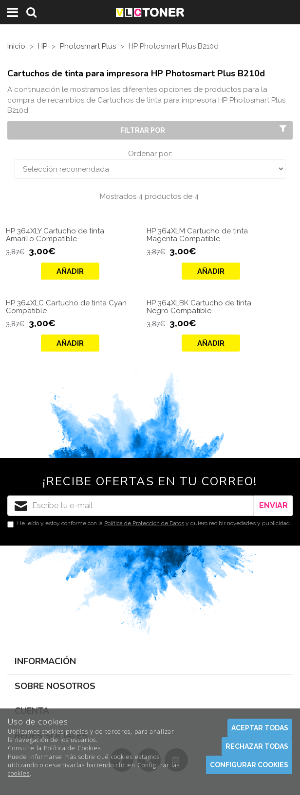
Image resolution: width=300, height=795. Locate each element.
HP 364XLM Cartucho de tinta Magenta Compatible (197, 235)
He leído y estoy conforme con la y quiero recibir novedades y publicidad (148, 524)
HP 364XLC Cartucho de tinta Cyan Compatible (66, 307)
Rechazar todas (256, 746)
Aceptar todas (259, 728)
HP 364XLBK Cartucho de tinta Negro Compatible (199, 307)
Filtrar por (204, 129)
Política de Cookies (72, 748)
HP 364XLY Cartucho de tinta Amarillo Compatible (55, 235)
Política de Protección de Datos (144, 523)
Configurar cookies (249, 765)
